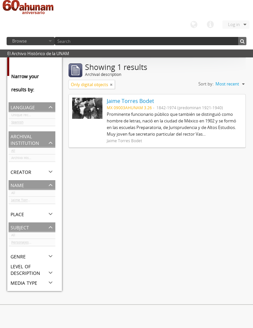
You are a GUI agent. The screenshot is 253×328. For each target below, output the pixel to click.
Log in (234, 24)
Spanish (17, 123)
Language (193, 24)
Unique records (23, 116)
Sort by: (205, 84)
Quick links (210, 24)
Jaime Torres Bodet (26, 201)
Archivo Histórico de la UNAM (33, 159)
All (13, 151)
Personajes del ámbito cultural (33, 243)
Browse (19, 41)
